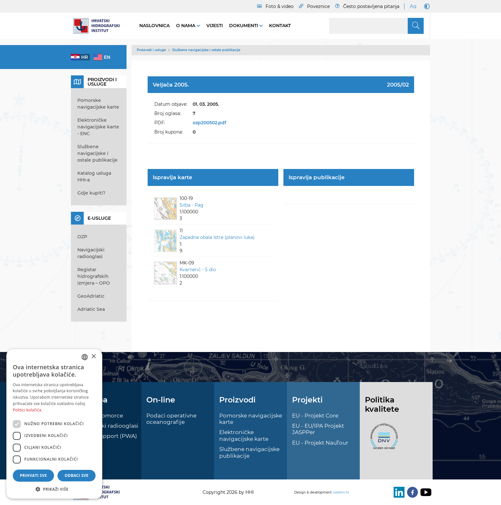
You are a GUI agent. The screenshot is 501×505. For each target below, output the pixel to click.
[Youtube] (425, 492)
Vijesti (214, 25)
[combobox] (84, 357)
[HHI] (99, 25)
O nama (186, 25)
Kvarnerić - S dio (198, 269)
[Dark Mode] (425, 6)
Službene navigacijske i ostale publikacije (206, 50)
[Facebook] (411, 492)
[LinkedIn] (398, 492)
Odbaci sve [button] (77, 475)
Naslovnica (154, 25)
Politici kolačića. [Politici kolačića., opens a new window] (27, 410)
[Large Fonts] (413, 6)
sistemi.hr (341, 492)
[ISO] (382, 440)
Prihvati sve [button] (33, 475)
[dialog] (54, 424)
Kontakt (280, 25)
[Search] (376, 26)
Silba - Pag (192, 205)
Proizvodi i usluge (151, 50)
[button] (54, 489)
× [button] (93, 356)
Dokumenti (244, 25)
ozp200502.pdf (209, 123)
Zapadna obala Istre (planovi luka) (217, 237)
